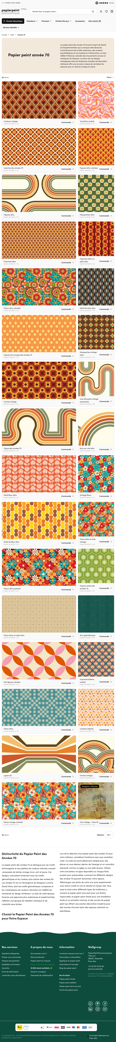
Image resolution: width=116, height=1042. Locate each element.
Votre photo (93, 21)
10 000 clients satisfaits (40, 968)
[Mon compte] (101, 11)
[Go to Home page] (14, 11)
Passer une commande (11, 957)
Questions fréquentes (10, 953)
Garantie (5, 968)
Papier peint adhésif (67, 982)
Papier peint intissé (67, 979)
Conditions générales (68, 1035)
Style (12, 35)
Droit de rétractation (10, 972)
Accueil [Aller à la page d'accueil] (4, 35)
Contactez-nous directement (13, 975)
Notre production (38, 957)
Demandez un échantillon (70, 957)
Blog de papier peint (67, 968)
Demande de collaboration (42, 975)
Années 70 (21, 35)
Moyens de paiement (10, 961)
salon (81, 868)
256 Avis (111, 3)
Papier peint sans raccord (70, 986)
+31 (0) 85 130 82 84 (96, 966)
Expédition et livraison (11, 964)
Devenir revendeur (38, 972)
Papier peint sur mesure (40, 961)
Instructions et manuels (68, 964)
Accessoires (80, 21)
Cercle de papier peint (68, 990)
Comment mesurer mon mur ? (71, 953)
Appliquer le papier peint (69, 961)
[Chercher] (93, 11)
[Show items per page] (109, 835)
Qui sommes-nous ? (39, 953)
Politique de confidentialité (11, 1038)
